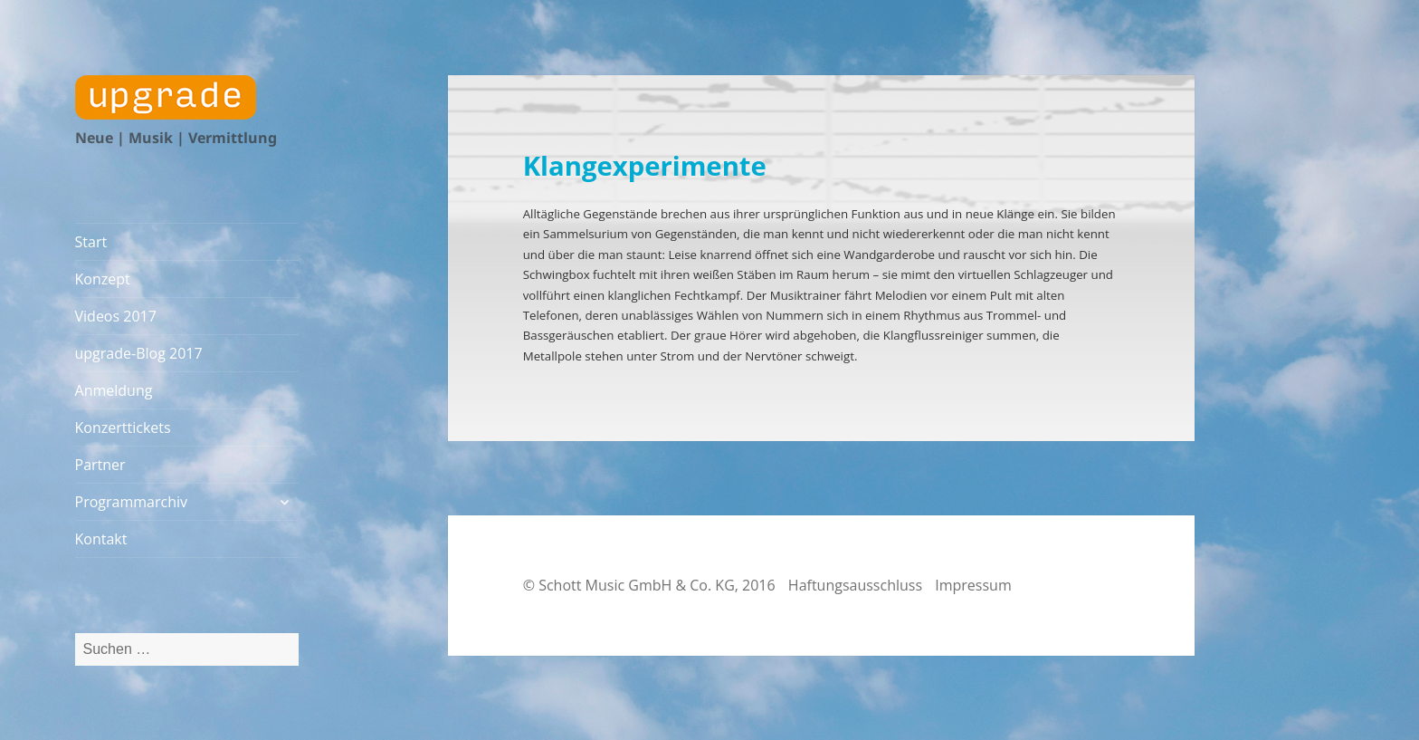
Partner (100, 465)
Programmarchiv (131, 502)
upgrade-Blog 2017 (139, 353)
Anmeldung (114, 390)
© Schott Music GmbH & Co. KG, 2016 (649, 585)
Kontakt (101, 539)
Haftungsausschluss (855, 585)
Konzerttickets (123, 427)
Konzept (102, 279)
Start (91, 242)
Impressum (973, 585)
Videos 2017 (116, 316)
